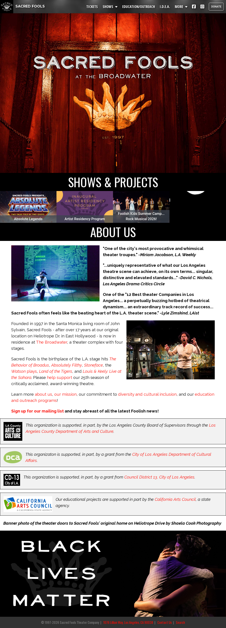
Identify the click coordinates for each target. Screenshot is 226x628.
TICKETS (92, 6)
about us (43, 394)
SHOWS (110, 6)
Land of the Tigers (55, 371)
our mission (65, 394)
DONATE (216, 6)
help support (59, 377)
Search (180, 622)
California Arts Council (175, 499)
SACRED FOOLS (22, 6)
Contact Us (164, 622)
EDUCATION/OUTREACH (138, 6)
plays (32, 371)
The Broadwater (51, 342)
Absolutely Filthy (66, 365)
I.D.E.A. (165, 6)
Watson (18, 371)
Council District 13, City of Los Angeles (159, 477)
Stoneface (93, 365)
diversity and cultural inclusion (147, 394)
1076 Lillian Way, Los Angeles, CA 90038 (128, 622)
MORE (181, 6)
